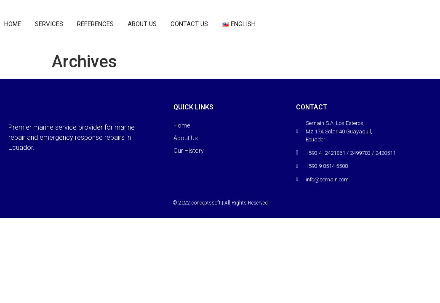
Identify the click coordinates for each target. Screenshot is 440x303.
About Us (142, 24)
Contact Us (189, 24)
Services (49, 24)
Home (181, 125)
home (12, 24)
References (95, 24)
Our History (188, 150)
